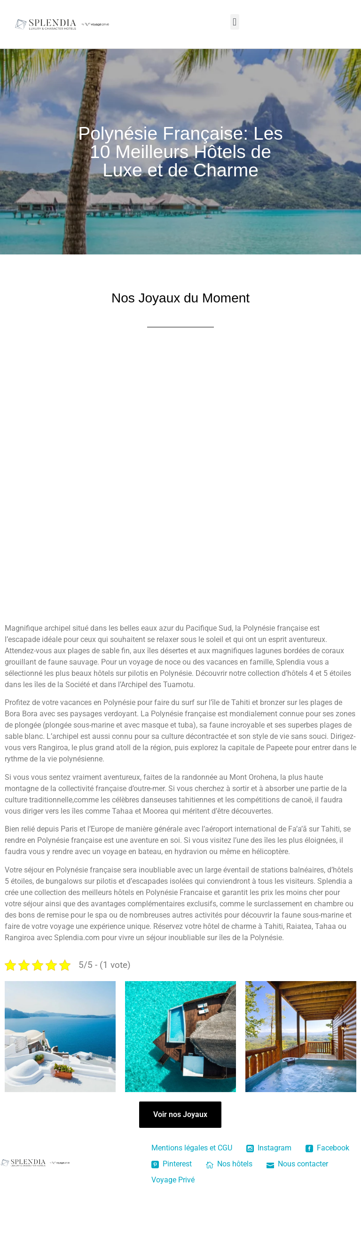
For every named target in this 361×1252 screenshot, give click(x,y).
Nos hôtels (229, 1163)
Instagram (268, 1147)
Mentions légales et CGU (191, 1147)
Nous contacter (297, 1163)
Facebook (327, 1147)
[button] (234, 22)
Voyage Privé (173, 1179)
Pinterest (171, 1163)
